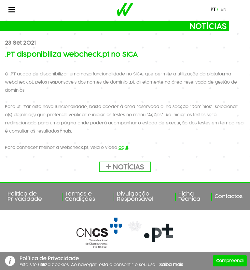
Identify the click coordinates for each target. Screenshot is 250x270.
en (223, 9)
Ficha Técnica (189, 196)
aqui (123, 148)
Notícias (125, 167)
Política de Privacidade (24, 196)
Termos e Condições (80, 196)
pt (213, 9)
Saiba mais (171, 265)
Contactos (229, 196)
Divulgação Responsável (135, 196)
